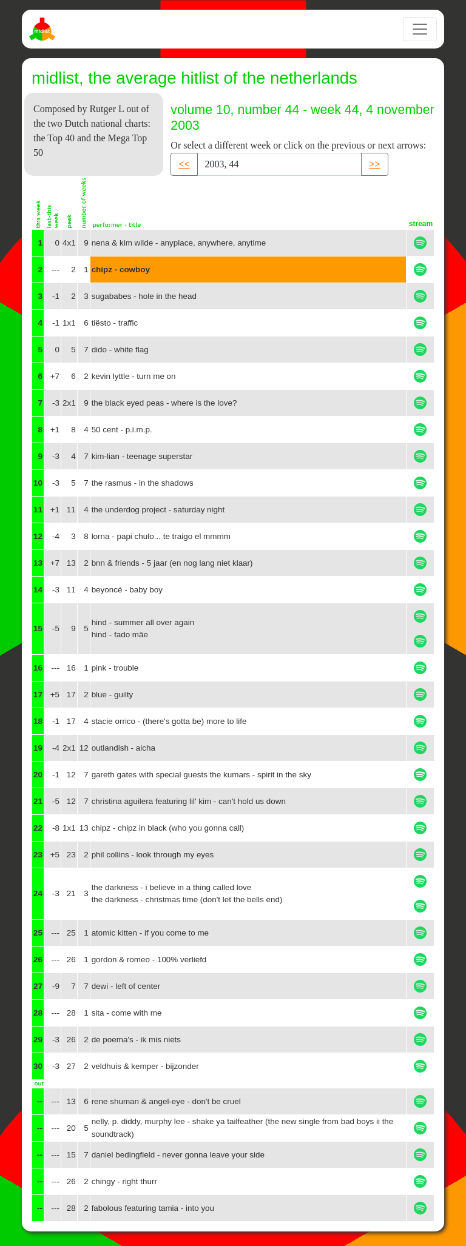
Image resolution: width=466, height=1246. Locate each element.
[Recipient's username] (279, 164)
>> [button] (374, 164)
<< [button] (183, 164)
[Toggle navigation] (420, 29)
